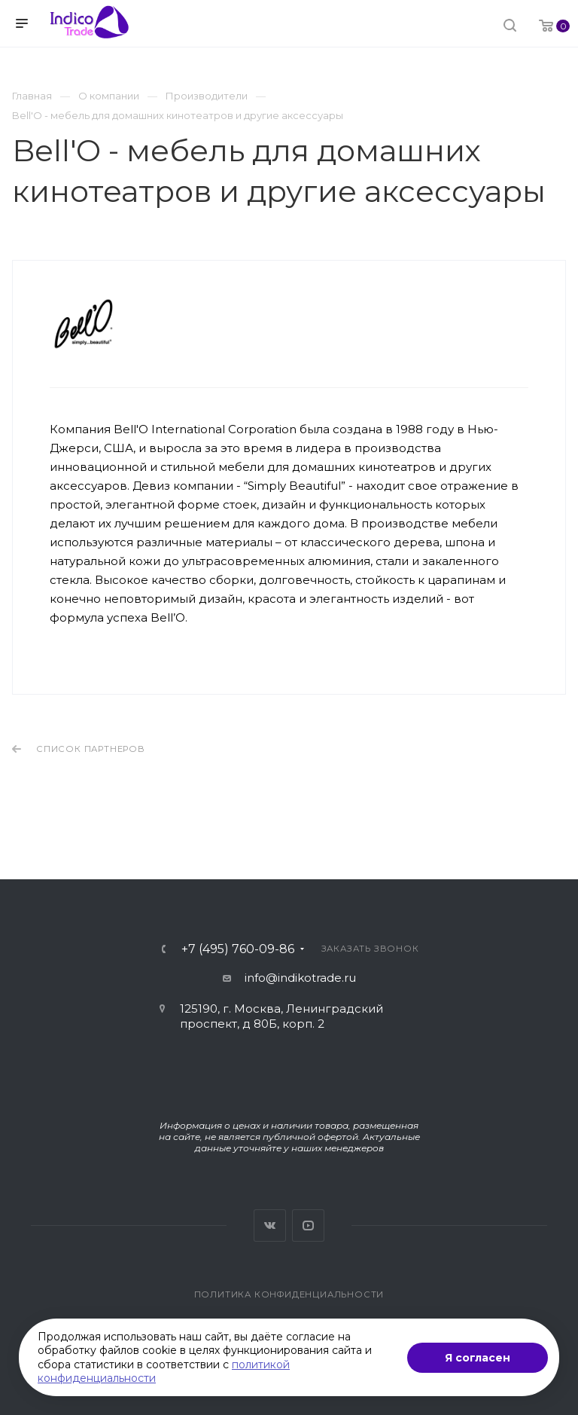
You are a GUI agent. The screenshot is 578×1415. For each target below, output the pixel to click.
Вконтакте (270, 1225)
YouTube (308, 1225)
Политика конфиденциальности (289, 1294)
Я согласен (477, 1358)
